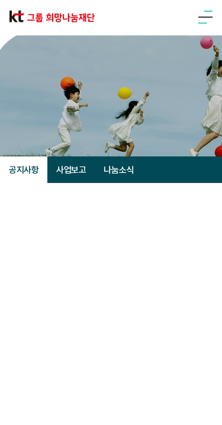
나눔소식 (118, 170)
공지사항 (23, 170)
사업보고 (71, 170)
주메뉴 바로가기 (0, 0)
